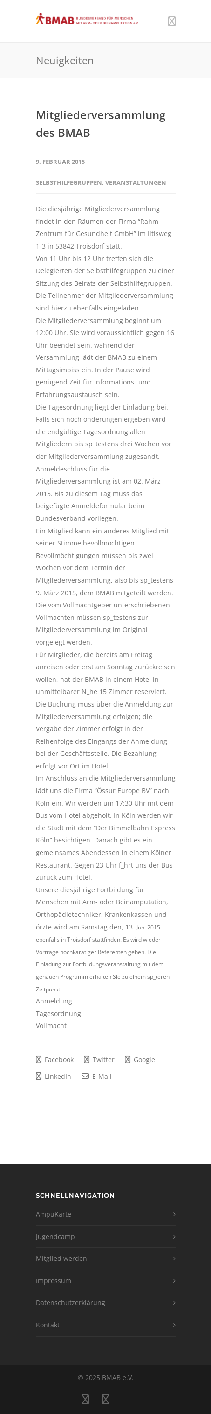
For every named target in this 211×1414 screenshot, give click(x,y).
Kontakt (48, 1324)
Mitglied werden (61, 1258)
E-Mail (97, 1076)
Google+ (142, 1059)
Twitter (99, 1059)
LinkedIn (53, 1076)
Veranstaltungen (135, 182)
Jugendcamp (55, 1236)
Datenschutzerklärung (70, 1302)
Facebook (55, 1059)
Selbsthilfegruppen (69, 182)
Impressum (53, 1280)
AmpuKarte (53, 1214)
